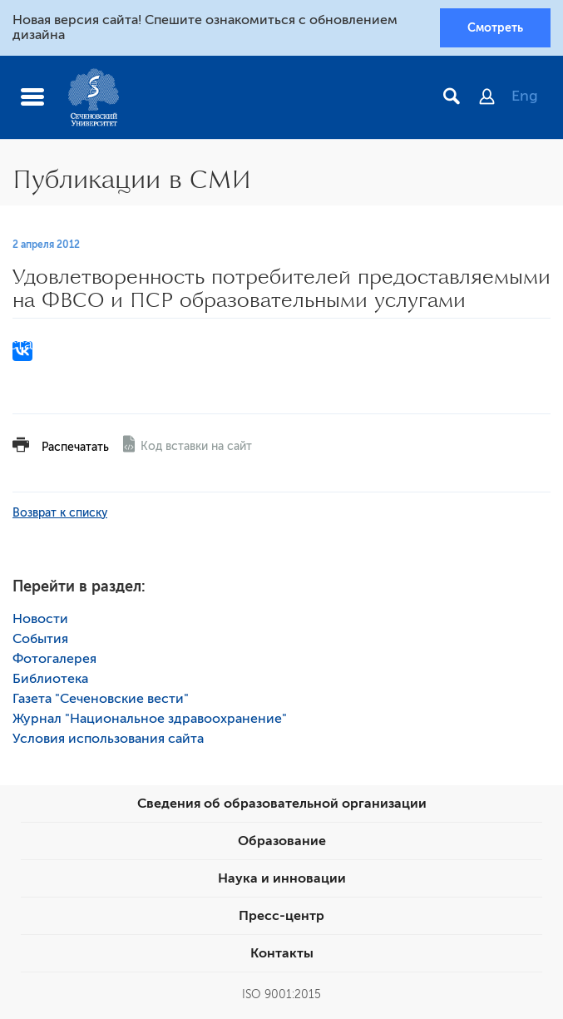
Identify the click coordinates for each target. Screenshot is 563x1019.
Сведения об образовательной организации (282, 803)
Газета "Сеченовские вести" (100, 698)
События (40, 638)
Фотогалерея (54, 658)
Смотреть (495, 27)
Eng (524, 95)
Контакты (282, 953)
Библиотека (50, 678)
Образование (282, 841)
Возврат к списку (59, 513)
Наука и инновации (282, 878)
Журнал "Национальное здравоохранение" (149, 718)
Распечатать (75, 447)
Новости (40, 618)
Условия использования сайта (108, 738)
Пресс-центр (281, 915)
